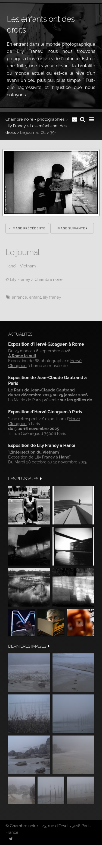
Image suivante (72, 228)
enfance (19, 297)
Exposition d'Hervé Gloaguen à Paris (45, 411)
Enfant (35, 297)
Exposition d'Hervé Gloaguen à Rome (46, 344)
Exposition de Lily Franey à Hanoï (41, 445)
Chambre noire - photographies (34, 119)
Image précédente (27, 228)
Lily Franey (15, 125)
